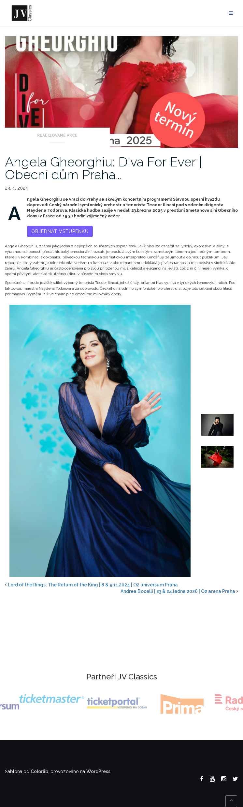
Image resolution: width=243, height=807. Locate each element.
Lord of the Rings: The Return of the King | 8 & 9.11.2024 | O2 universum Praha (93, 584)
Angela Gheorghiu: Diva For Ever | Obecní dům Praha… (103, 168)
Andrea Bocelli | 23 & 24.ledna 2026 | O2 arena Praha (178, 591)
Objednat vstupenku (60, 231)
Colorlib (39, 771)
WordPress (98, 771)
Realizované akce (57, 135)
